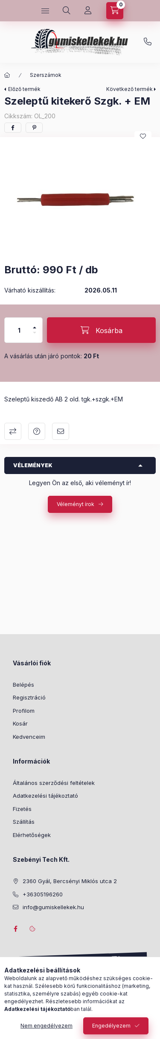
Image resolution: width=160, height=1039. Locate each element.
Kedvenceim (29, 736)
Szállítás (24, 821)
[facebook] (12, 128)
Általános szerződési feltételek (54, 782)
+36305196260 (148, 42)
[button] (80, 198)
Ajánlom (60, 431)
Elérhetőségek (32, 834)
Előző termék (24, 89)
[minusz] (34, 336)
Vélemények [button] (32, 465)
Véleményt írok (75, 504)
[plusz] (34, 324)
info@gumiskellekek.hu (53, 907)
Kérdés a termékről (36, 431)
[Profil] (87, 10)
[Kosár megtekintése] (114, 10)
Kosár (20, 723)
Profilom (24, 710)
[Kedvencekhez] (142, 136)
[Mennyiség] (19, 330)
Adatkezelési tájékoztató (45, 795)
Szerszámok (45, 75)
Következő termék (129, 89)
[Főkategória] (7, 75)
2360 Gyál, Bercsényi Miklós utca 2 (70, 881)
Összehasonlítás (12, 431)
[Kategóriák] (45, 10)
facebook (15, 928)
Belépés (23, 684)
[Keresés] (66, 10)
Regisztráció (29, 697)
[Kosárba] (101, 330)
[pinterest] (34, 128)
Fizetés (22, 808)
